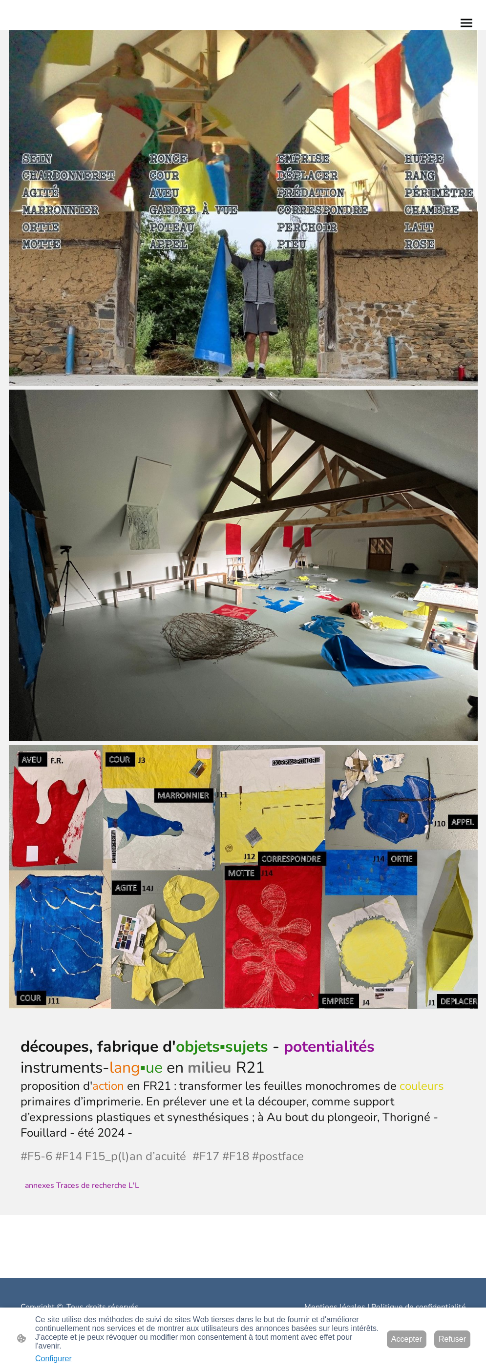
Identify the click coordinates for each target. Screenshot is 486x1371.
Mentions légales (334, 1307)
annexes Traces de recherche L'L (82, 1185)
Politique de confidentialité (418, 1307)
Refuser (452, 1339)
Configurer (53, 1358)
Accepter (406, 1339)
